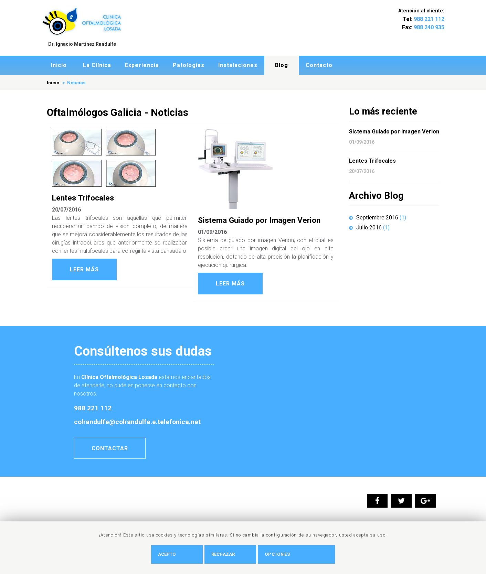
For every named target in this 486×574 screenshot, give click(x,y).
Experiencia (142, 65)
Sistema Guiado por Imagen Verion (259, 220)
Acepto (179, 554)
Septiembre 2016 (377, 217)
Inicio (59, 65)
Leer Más (84, 269)
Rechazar (235, 554)
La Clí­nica (97, 65)
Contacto (319, 65)
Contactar (110, 448)
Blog (281, 65)
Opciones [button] (290, 554)
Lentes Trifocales (83, 197)
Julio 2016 (369, 227)
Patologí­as (188, 65)
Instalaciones (237, 65)
